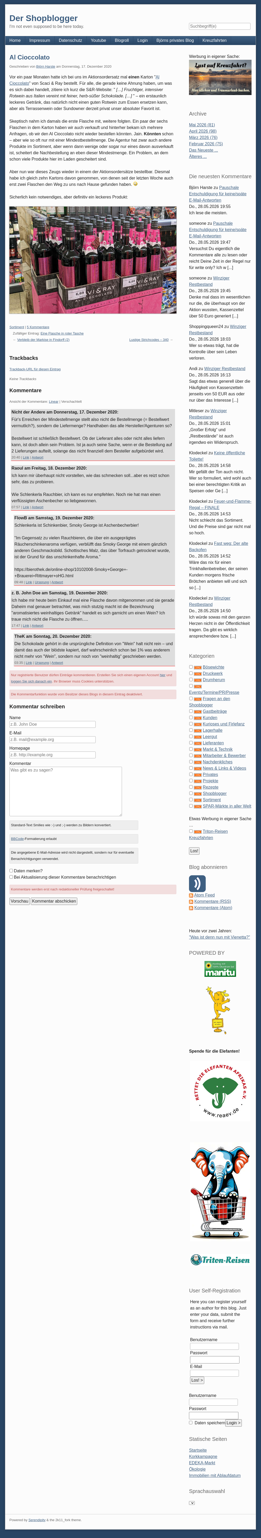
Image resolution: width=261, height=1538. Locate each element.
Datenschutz (70, 40)
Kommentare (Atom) (213, 907)
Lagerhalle (213, 730)
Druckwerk (213, 673)
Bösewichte (213, 667)
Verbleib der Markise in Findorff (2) (43, 340)
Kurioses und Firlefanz (224, 724)
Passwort (198, 1353)
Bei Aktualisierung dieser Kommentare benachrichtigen (65, 877)
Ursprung (42, 582)
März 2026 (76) (203, 137)
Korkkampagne (203, 1456)
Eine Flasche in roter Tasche (62, 333)
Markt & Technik (218, 749)
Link (26, 457)
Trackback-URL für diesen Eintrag (35, 369)
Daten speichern (209, 1423)
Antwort (37, 457)
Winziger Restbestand (224, 368)
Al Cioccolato (29, 57)
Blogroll (122, 40)
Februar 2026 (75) (206, 144)
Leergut (210, 736)
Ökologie (197, 1469)
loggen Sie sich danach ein (31, 681)
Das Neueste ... (203, 150)
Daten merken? (28, 871)
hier (163, 675)
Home (15, 40)
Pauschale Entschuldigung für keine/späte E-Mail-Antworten (218, 193)
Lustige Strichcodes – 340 (149, 340)
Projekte (210, 781)
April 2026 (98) (203, 131)
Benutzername (203, 1339)
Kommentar (20, 763)
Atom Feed (204, 895)
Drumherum (214, 680)
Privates (210, 774)
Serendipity (36, 1520)
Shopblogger (215, 793)
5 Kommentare (38, 327)
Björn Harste (45, 66)
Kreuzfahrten (215, 40)
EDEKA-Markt (202, 1463)
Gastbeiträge (215, 711)
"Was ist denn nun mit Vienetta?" (219, 937)
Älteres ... (198, 156)
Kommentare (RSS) (213, 901)
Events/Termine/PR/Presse (214, 692)
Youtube (98, 40)
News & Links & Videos (224, 768)
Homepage (19, 748)
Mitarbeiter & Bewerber (224, 755)
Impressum (39, 40)
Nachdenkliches (218, 762)
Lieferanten (213, 743)
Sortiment (16, 327)
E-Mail (15, 733)
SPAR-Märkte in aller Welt (227, 806)
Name (15, 717)
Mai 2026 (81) (202, 125)
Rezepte (211, 787)
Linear (53, 402)
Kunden (210, 717)
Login (142, 40)
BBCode (17, 839)
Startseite (198, 1450)
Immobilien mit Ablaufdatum (215, 1475)
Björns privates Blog (175, 40)
